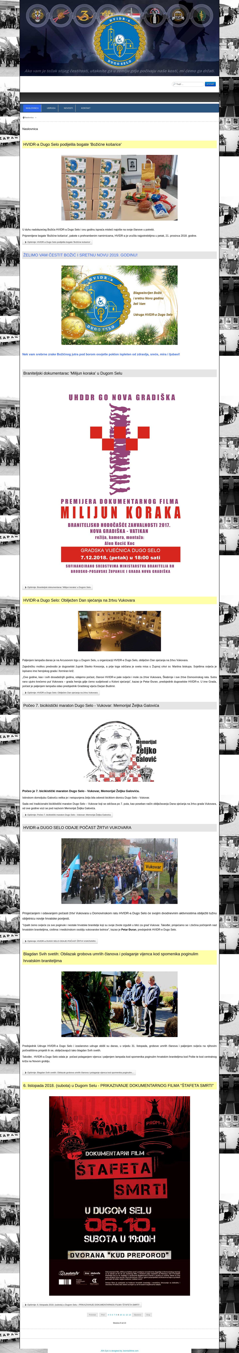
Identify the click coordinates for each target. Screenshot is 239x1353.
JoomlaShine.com (130, 1351)
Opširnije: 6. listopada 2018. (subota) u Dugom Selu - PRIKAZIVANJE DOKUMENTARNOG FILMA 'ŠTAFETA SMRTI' (81, 1304)
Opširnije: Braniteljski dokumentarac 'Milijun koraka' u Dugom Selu (57, 587)
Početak (92, 1315)
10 (121, 1315)
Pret (103, 1315)
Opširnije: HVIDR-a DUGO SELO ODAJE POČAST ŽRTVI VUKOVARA (60, 941)
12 (127, 1315)
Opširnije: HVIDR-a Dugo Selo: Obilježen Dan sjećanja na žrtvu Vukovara (61, 692)
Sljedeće (137, 1315)
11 (124, 1315)
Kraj (148, 1315)
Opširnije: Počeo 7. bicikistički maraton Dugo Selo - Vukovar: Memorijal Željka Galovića (67, 815)
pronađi (210, 84)
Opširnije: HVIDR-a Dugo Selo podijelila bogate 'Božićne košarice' (57, 242)
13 (130, 1315)
